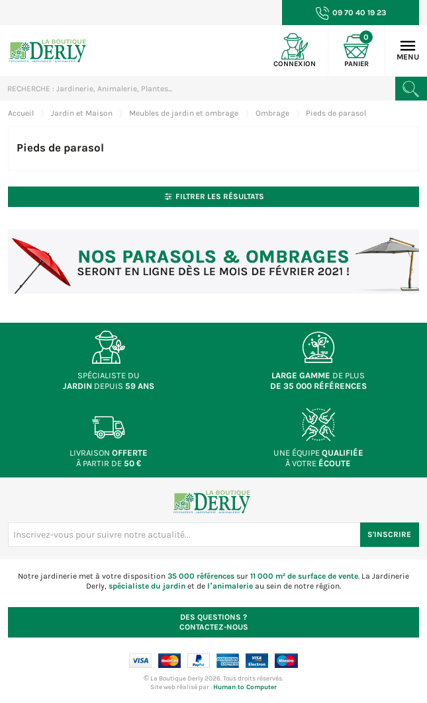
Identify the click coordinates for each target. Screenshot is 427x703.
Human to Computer (245, 687)
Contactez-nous (213, 622)
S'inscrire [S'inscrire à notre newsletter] (389, 534)
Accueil (21, 113)
